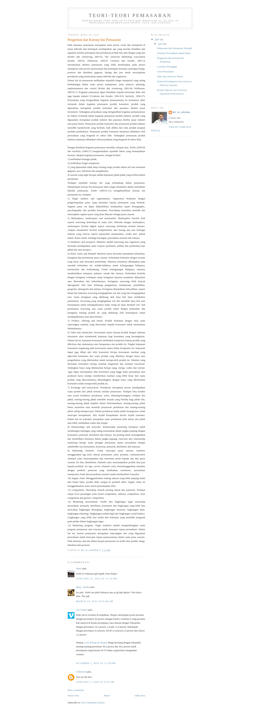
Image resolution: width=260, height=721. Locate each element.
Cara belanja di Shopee (96, 642)
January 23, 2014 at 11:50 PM (96, 578)
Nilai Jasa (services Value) (170, 76)
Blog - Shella (82, 587)
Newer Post (73, 695)
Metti (78, 568)
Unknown (81, 671)
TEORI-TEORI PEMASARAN (130, 15)
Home (107, 695)
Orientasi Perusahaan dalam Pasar (173, 53)
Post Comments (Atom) (93, 702)
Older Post (140, 695)
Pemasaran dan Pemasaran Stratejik (174, 48)
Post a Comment (76, 690)
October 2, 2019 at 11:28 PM (96, 663)
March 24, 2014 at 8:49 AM (94, 601)
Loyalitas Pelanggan (167, 66)
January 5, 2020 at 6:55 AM (95, 681)
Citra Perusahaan (165, 71)
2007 (157, 39)
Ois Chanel (81, 609)
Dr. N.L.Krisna (181, 112)
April (160, 43)
